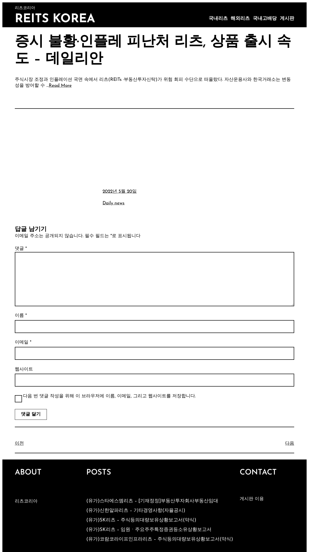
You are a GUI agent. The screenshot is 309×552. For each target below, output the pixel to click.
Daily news (114, 203)
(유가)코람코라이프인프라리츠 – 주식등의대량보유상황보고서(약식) (159, 539)
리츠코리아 (26, 501)
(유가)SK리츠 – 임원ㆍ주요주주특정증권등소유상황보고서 (148, 529)
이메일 (23, 342)
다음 (289, 443)
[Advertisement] (154, 148)
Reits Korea (55, 19)
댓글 (21, 248)
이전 (19, 443)
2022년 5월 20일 (120, 191)
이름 (21, 315)
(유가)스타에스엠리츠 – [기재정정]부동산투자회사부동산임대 (152, 501)
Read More (60, 85)
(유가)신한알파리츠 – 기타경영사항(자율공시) (135, 510)
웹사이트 (24, 369)
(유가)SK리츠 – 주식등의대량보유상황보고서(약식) (141, 520)
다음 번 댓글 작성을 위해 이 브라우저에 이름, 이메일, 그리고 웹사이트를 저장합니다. (109, 396)
